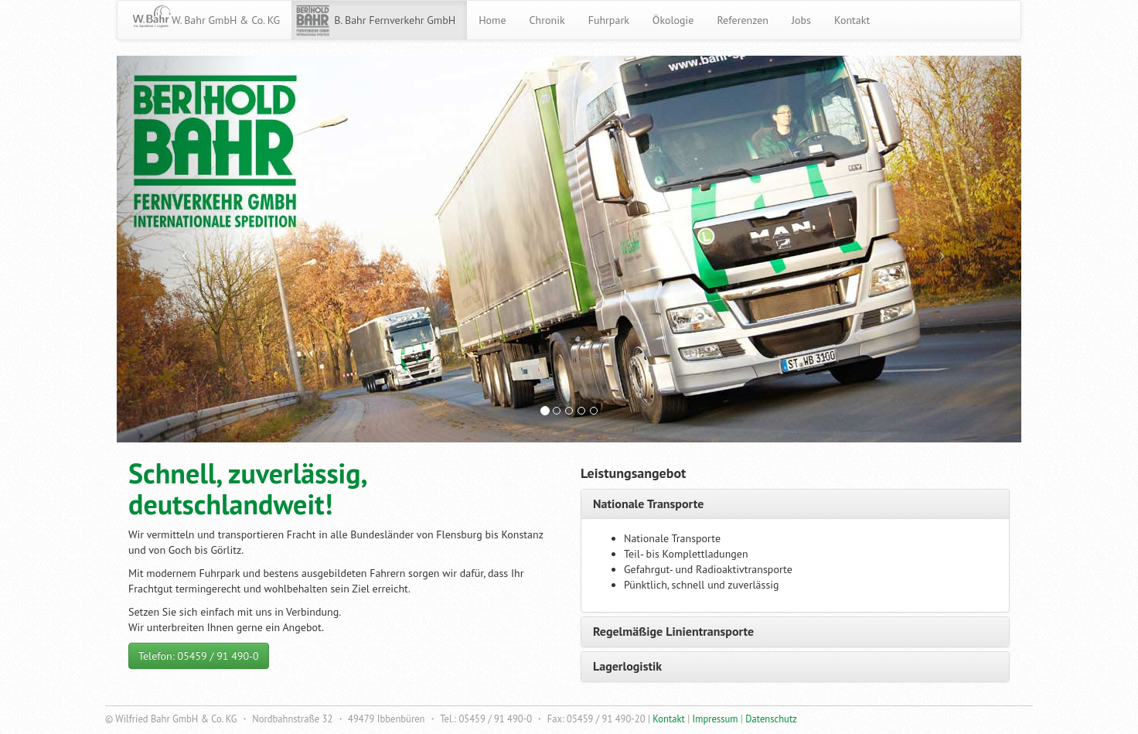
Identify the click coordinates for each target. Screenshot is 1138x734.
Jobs (801, 20)
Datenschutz (770, 718)
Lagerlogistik (627, 666)
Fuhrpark (608, 20)
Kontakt (852, 20)
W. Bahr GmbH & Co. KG (226, 20)
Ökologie (673, 20)
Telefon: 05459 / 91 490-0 (198, 656)
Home (492, 20)
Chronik (547, 20)
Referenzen (742, 20)
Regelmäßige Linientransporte (673, 631)
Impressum (715, 718)
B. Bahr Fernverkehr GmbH (394, 20)
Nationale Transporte (648, 503)
